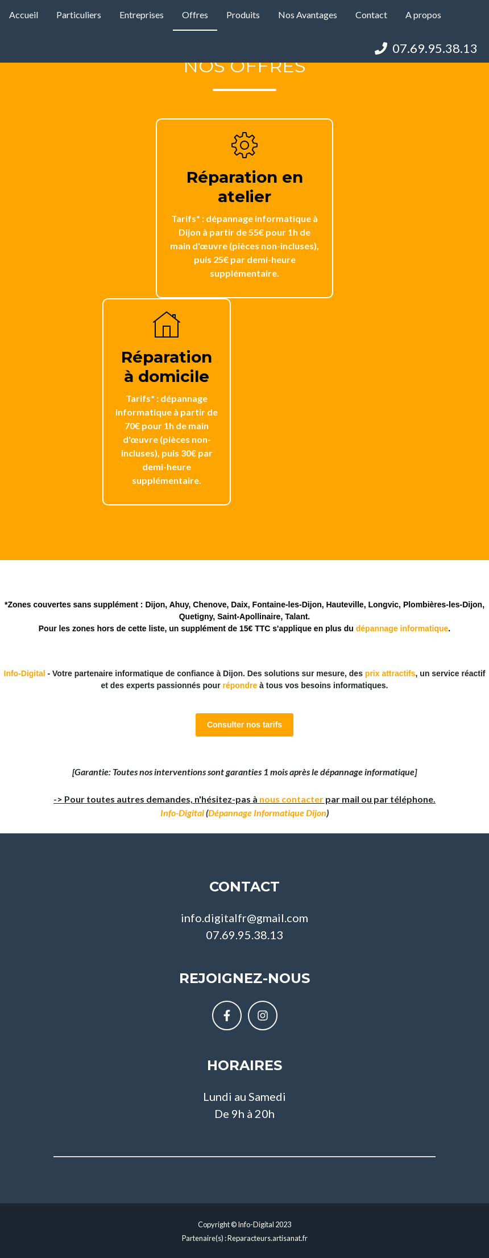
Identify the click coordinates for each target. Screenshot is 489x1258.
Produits (243, 14)
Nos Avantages (307, 14)
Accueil (23, 14)
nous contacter (291, 799)
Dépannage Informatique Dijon (267, 812)
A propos (423, 14)
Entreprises (141, 14)
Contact (371, 14)
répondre (240, 685)
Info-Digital (182, 812)
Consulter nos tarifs (244, 724)
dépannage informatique (402, 628)
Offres (195, 14)
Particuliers (78, 14)
